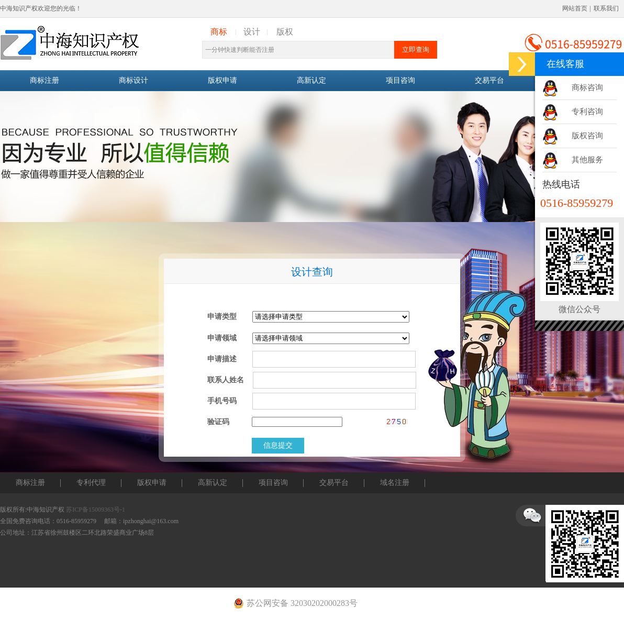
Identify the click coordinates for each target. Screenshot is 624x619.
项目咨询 (400, 80)
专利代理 (91, 483)
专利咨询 (587, 111)
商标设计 (133, 80)
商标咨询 (587, 87)
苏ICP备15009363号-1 (95, 509)
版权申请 (222, 80)
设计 (251, 31)
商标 (218, 31)
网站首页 (574, 8)
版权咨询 (587, 135)
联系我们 (606, 8)
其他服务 (587, 160)
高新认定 (311, 80)
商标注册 (44, 80)
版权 (284, 31)
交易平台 (489, 80)
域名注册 (394, 483)
